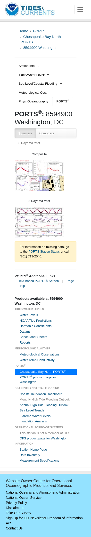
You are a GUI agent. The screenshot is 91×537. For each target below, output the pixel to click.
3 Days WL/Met (29, 143)
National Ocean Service (23, 498)
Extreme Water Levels (35, 416)
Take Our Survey (18, 513)
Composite (46, 133)
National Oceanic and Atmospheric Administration (43, 492)
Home (23, 31)
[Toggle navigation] (80, 9)
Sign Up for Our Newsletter (26, 518)
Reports (25, 342)
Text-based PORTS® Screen (38, 281)
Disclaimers (14, 508)
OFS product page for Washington (43, 438)
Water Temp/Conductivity (37, 360)
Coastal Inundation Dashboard (41, 394)
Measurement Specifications (39, 460)
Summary (25, 133)
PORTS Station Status (44, 251)
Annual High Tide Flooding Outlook (44, 405)
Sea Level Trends (32, 410)
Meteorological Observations (40, 354)
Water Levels (29, 315)
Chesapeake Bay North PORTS (43, 371)
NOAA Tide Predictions (36, 320)
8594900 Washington (40, 48)
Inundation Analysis (33, 421)
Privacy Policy (16, 503)
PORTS (39, 31)
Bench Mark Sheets (33, 337)
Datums (25, 331)
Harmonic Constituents (36, 326)
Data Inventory (30, 455)
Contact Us (14, 528)
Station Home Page (33, 449)
